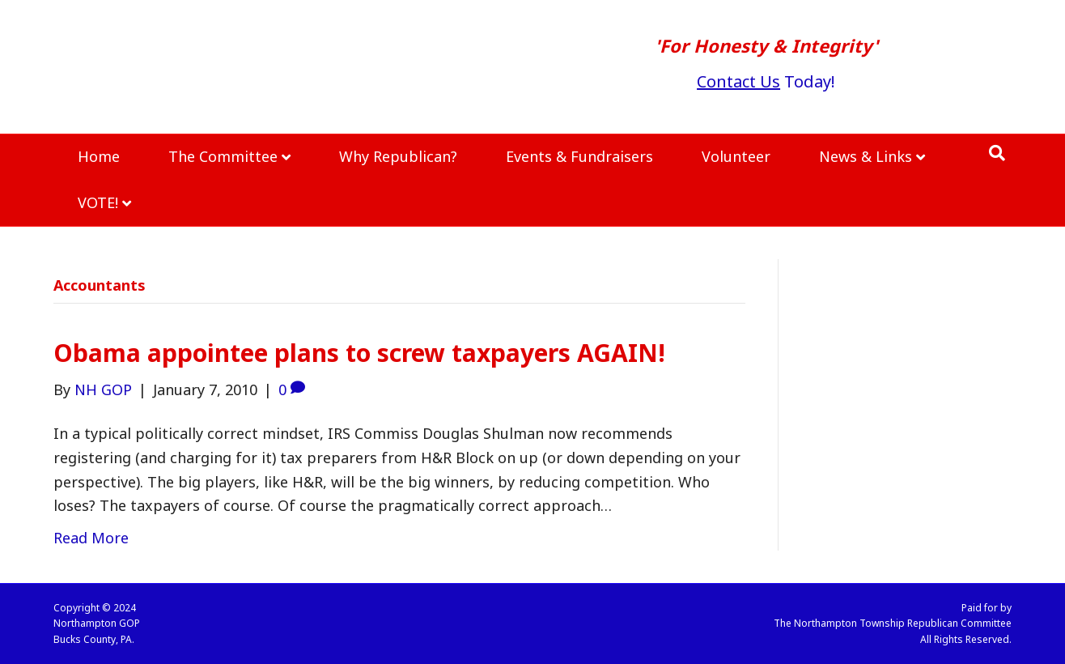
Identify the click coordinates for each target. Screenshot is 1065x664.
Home (99, 156)
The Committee (223, 156)
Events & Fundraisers (579, 156)
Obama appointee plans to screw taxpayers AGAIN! (359, 352)
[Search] (997, 153)
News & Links (865, 156)
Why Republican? (398, 156)
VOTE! (98, 202)
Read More (91, 537)
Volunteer (736, 156)
